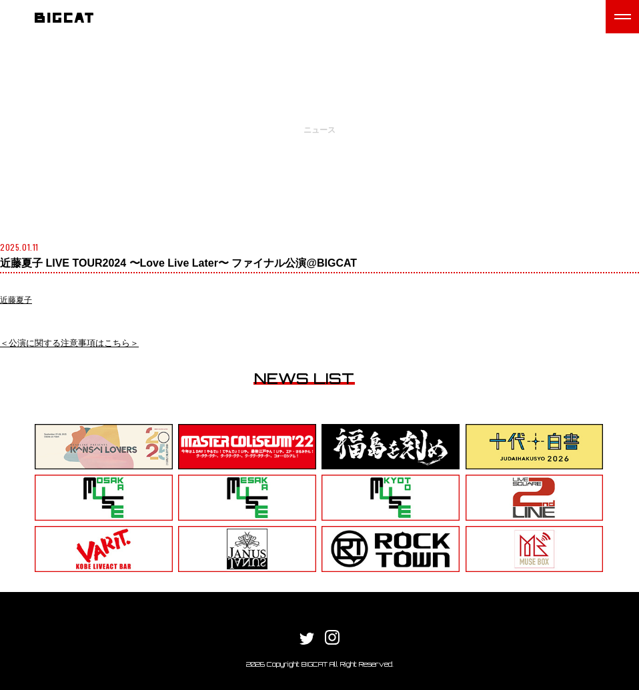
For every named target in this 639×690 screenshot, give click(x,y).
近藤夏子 (16, 300)
